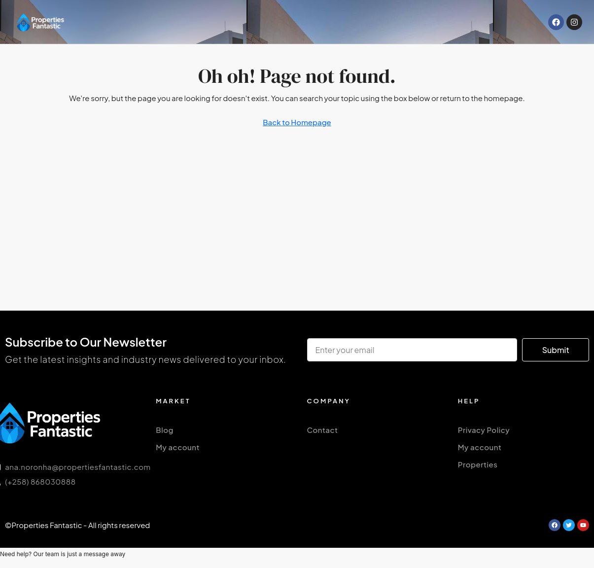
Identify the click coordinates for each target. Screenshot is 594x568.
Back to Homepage (297, 122)
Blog (165, 429)
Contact (322, 429)
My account (178, 447)
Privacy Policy (484, 429)
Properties (478, 464)
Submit (555, 350)
